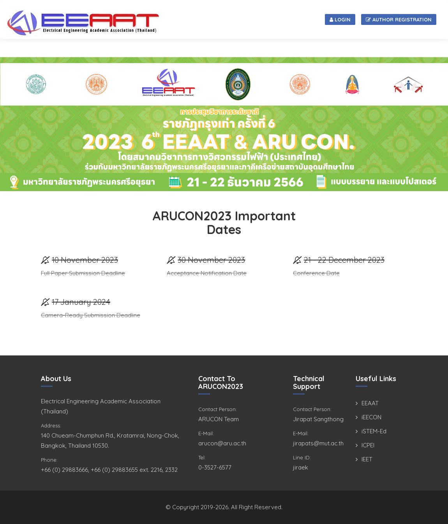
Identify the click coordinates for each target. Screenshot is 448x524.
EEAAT (370, 403)
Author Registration (399, 19)
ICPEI (368, 445)
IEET (367, 459)
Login (340, 19)
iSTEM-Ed (374, 431)
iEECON (371, 417)
